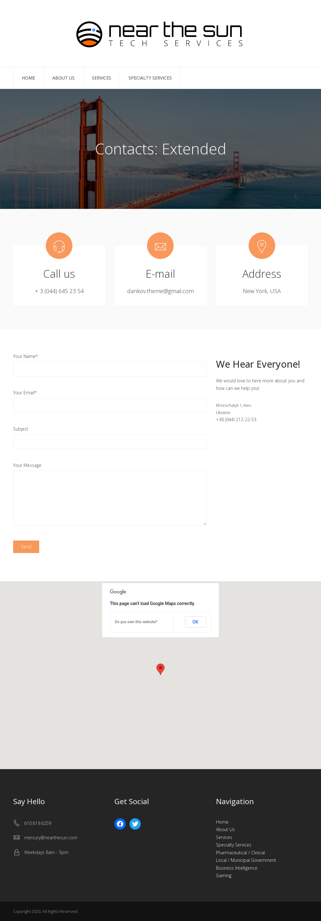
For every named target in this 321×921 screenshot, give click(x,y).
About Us (63, 78)
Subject (20, 429)
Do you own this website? (136, 622)
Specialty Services (150, 78)
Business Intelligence (236, 868)
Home (28, 78)
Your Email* (25, 393)
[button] (160, 669)
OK (195, 621)
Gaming (223, 875)
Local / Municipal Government (246, 860)
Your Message (27, 465)
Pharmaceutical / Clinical (240, 853)
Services (101, 78)
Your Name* (25, 356)
